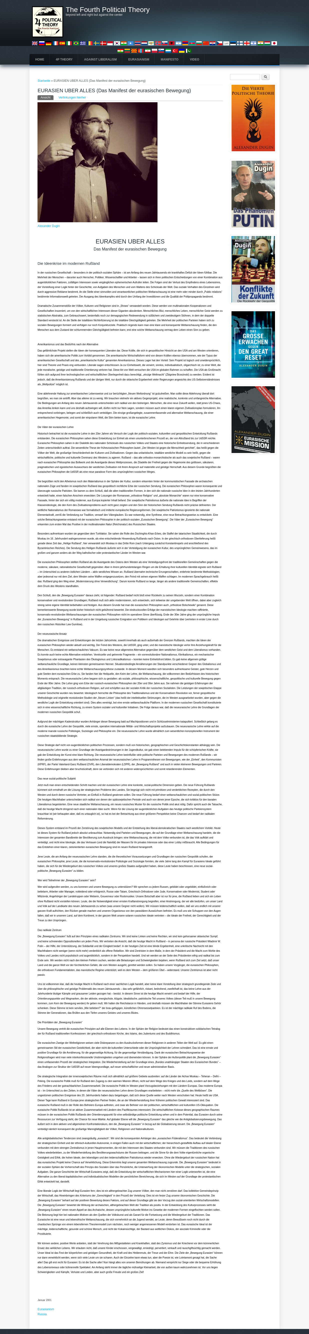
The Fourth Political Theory (108, 9)
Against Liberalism (100, 59)
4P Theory (64, 59)
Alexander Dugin (49, 226)
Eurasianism (138, 59)
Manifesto (169, 59)
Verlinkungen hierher (72, 97)
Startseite (44, 80)
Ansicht (46, 97)
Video (194, 59)
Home (39, 59)
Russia (42, 1314)
